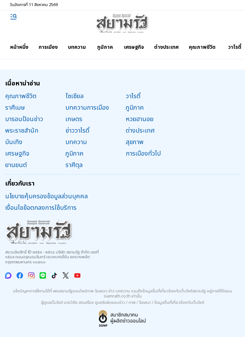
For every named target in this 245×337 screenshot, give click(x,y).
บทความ (77, 47)
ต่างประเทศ (166, 47)
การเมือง (48, 47)
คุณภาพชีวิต (202, 47)
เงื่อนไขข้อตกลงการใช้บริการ (41, 208)
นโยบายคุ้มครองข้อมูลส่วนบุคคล (46, 196)
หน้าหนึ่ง (19, 47)
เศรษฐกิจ (134, 47)
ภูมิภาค (105, 47)
